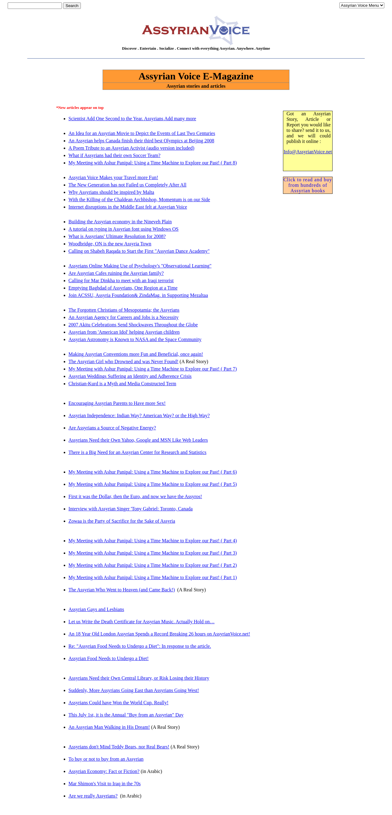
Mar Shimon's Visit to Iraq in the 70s (105, 783)
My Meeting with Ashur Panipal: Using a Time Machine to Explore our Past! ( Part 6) (153, 472)
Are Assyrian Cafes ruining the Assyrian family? (116, 273)
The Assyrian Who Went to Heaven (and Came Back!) (122, 589)
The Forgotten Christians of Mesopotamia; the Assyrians (124, 310)
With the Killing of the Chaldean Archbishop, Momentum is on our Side (139, 199)
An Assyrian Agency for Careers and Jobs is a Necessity (124, 317)
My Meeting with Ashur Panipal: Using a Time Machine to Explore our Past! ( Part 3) (153, 553)
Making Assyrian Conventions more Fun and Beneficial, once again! (136, 354)
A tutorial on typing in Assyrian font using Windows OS (124, 229)
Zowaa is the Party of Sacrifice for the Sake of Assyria (122, 521)
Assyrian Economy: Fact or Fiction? (104, 771)
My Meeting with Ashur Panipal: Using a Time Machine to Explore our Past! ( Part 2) (153, 565)
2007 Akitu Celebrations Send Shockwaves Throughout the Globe (133, 324)
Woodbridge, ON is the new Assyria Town (110, 243)
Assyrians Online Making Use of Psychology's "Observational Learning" (140, 265)
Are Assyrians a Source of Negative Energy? (112, 427)
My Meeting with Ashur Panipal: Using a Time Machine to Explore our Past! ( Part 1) (153, 577)
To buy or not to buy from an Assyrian (106, 759)
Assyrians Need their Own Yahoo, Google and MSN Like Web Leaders (138, 440)
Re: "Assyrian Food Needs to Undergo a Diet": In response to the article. (140, 646)
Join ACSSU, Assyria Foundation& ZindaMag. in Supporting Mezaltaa (138, 295)
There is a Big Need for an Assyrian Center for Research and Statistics (138, 452)
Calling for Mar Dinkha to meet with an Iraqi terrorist (121, 280)
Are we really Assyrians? (93, 795)
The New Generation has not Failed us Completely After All (128, 184)
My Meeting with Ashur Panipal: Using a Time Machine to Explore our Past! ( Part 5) (153, 484)
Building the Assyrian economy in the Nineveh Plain (120, 221)
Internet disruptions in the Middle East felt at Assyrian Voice (128, 207)
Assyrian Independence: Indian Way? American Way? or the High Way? (139, 415)
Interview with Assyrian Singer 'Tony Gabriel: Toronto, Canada (131, 508)
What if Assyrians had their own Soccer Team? (114, 155)
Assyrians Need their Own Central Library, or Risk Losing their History (139, 678)
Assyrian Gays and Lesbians (96, 609)
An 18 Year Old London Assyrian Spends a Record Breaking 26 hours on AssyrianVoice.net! (159, 633)
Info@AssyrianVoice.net (308, 151)
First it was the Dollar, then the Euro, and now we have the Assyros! (135, 496)
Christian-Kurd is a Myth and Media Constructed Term (122, 383)
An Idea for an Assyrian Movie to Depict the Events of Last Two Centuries (142, 133)
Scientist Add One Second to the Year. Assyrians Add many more (132, 118)
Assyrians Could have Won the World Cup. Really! (119, 702)
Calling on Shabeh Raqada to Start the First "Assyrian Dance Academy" (139, 251)
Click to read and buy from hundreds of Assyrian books (308, 185)
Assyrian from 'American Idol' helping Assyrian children (124, 332)
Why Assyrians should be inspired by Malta (111, 192)
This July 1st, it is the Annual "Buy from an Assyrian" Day (126, 714)
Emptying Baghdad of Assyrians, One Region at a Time (123, 287)
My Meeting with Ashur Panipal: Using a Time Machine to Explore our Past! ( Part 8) (153, 162)
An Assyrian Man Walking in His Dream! (109, 727)
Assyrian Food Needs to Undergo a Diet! (109, 658)
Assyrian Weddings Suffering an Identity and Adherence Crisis (130, 376)
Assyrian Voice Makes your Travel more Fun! (113, 177)
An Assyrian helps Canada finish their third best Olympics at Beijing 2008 (141, 140)
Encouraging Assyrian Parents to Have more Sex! (117, 403)
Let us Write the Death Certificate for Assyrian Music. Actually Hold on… (142, 621)
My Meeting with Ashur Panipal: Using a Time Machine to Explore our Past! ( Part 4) (153, 540)
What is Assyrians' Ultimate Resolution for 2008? (117, 236)
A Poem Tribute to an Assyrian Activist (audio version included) (131, 148)
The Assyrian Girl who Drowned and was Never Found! (124, 361)
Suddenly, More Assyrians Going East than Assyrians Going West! (134, 690)
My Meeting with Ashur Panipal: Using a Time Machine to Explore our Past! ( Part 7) (153, 368)
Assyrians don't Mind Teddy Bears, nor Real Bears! (119, 746)
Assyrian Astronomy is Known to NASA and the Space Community (135, 339)
